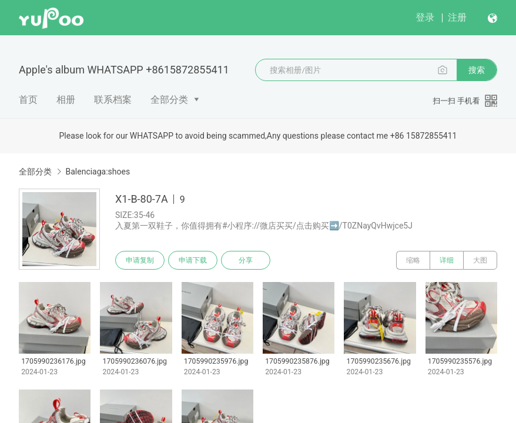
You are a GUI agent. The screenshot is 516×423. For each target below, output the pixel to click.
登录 (425, 17)
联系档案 (113, 99)
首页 (28, 99)
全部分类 (169, 99)
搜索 (476, 70)
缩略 (413, 260)
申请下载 (193, 260)
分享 (246, 260)
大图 (480, 260)
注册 (457, 17)
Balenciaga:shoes (97, 171)
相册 (65, 99)
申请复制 (140, 260)
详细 (447, 260)
